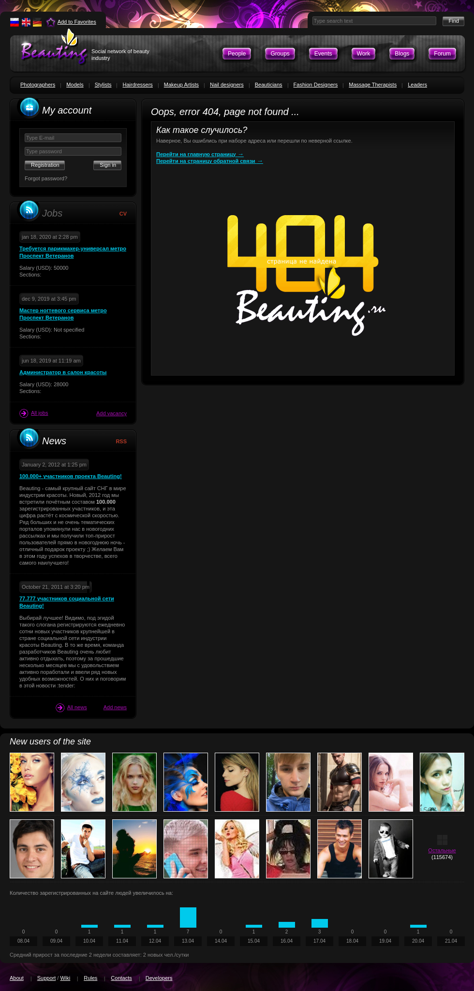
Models (74, 84)
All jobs (33, 413)
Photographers (37, 84)
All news (71, 707)
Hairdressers (137, 84)
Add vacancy (111, 413)
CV (123, 214)
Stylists (103, 84)
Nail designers (227, 84)
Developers (159, 978)
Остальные (442, 850)
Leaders (417, 84)
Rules (90, 978)
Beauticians (268, 84)
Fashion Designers (316, 84)
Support (46, 978)
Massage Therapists (373, 84)
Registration (45, 165)
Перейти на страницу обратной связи (209, 161)
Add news (115, 707)
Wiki (65, 978)
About (17, 978)
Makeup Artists (181, 84)
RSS (121, 441)
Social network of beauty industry (120, 54)
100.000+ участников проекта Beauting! (70, 476)
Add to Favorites (77, 22)
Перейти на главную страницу (200, 154)
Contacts (121, 978)
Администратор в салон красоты (62, 372)
